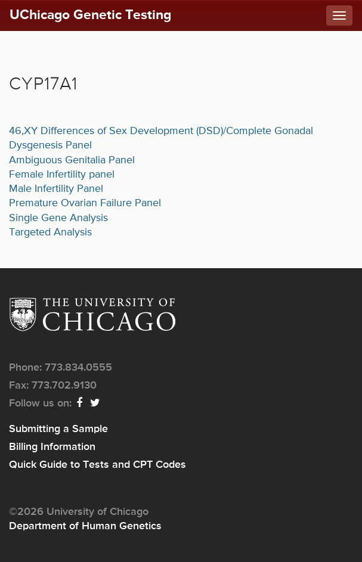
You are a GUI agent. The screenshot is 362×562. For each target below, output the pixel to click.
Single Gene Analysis (58, 218)
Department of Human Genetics (85, 526)
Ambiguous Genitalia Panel (72, 160)
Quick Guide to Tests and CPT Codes (97, 464)
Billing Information (52, 447)
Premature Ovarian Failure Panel (85, 203)
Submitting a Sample (58, 429)
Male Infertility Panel (56, 189)
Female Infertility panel (62, 174)
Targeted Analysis (50, 232)
